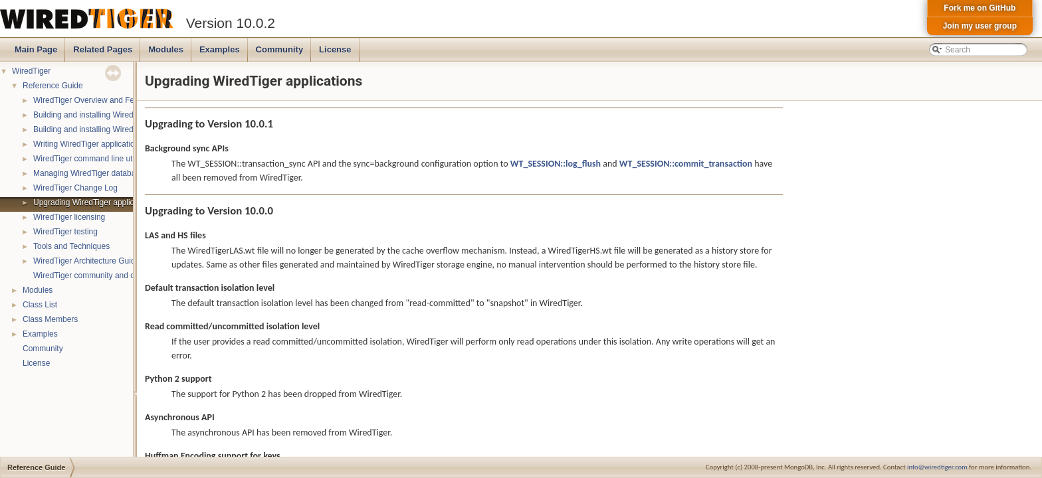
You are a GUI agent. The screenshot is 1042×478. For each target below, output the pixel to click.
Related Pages (102, 49)
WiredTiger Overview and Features (95, 100)
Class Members (50, 319)
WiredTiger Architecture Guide (86, 261)
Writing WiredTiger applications (88, 144)
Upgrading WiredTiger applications (94, 202)
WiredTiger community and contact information (115, 275)
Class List (40, 304)
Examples (219, 49)
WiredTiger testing (65, 231)
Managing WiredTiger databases (90, 173)
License (335, 49)
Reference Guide (53, 85)
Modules (165, 49)
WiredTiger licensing (69, 217)
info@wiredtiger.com (937, 467)
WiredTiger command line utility (88, 158)
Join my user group (980, 26)
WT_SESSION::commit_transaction (685, 163)
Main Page (36, 49)
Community (280, 49)
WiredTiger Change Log (75, 188)
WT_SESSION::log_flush (555, 163)
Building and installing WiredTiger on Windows (115, 129)
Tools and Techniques (71, 246)
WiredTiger (31, 71)
